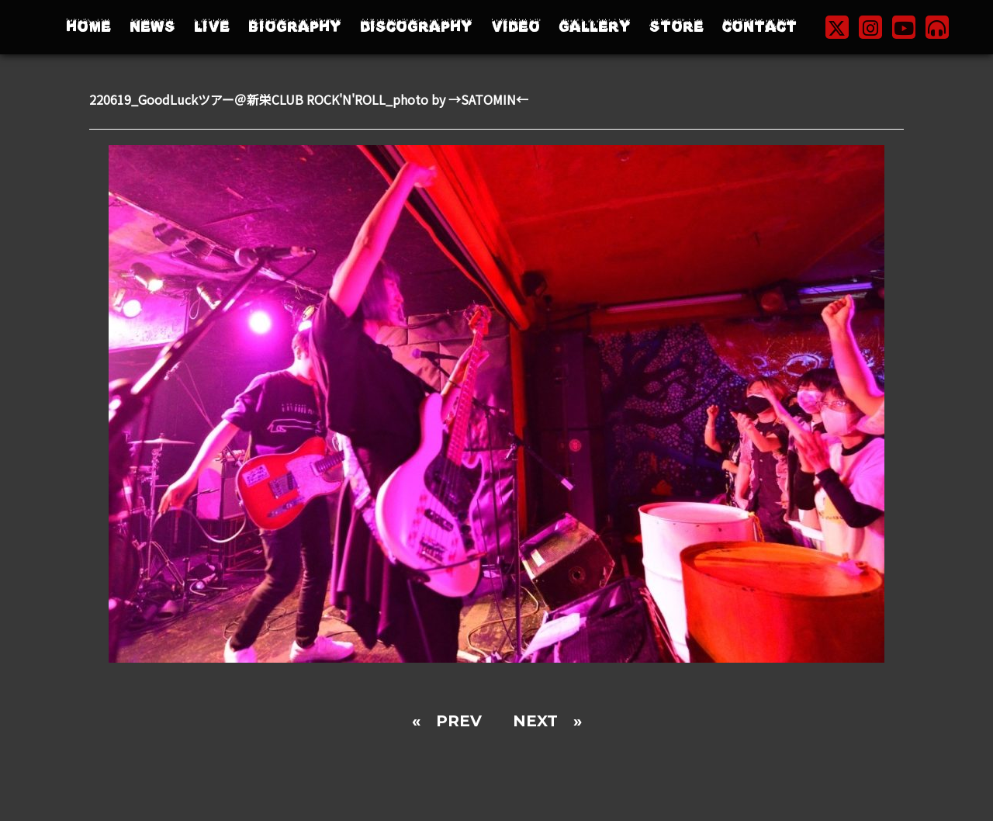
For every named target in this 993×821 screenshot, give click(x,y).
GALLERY (595, 27)
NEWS (152, 27)
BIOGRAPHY (294, 27)
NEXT (535, 721)
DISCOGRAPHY (416, 27)
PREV (459, 721)
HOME (88, 27)
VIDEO (515, 27)
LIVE (212, 27)
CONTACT (759, 27)
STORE (676, 27)
